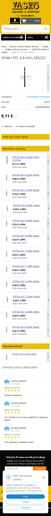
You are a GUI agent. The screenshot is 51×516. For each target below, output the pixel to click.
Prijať (25, 496)
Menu (30, 37)
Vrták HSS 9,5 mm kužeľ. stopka (26, 159)
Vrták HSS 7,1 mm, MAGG (26, 266)
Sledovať (6, 126)
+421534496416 (27, 15)
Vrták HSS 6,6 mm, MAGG (26, 327)
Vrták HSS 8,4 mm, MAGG (26, 205)
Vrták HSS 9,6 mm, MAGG (26, 175)
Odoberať (39, 469)
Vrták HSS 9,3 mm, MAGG (26, 190)
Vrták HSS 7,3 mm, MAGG (26, 296)
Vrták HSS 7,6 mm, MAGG (26, 220)
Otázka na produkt (25, 126)
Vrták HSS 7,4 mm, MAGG (26, 311)
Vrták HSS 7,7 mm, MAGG (26, 251)
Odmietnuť (25, 507)
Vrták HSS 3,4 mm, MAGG (24, 354)
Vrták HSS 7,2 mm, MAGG (26, 281)
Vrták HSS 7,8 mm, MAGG (26, 235)
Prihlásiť (14, 22)
